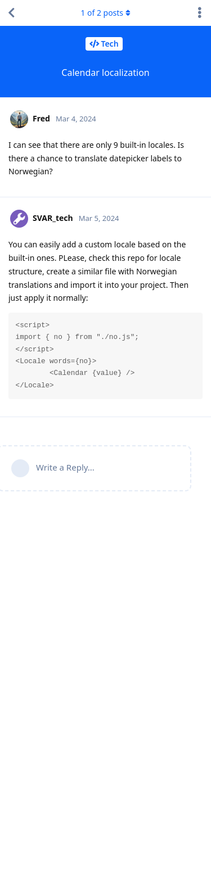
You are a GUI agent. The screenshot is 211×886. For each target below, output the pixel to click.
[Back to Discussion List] (11, 13)
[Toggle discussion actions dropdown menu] (199, 13)
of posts (105, 12)
